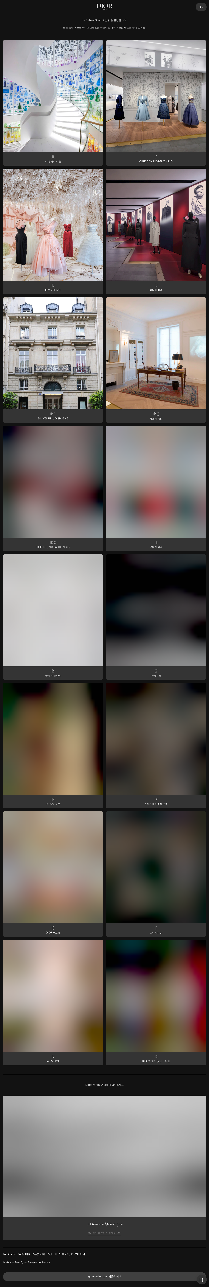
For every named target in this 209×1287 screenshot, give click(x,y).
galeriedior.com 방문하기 (104, 1276)
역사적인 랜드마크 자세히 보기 (104, 1233)
